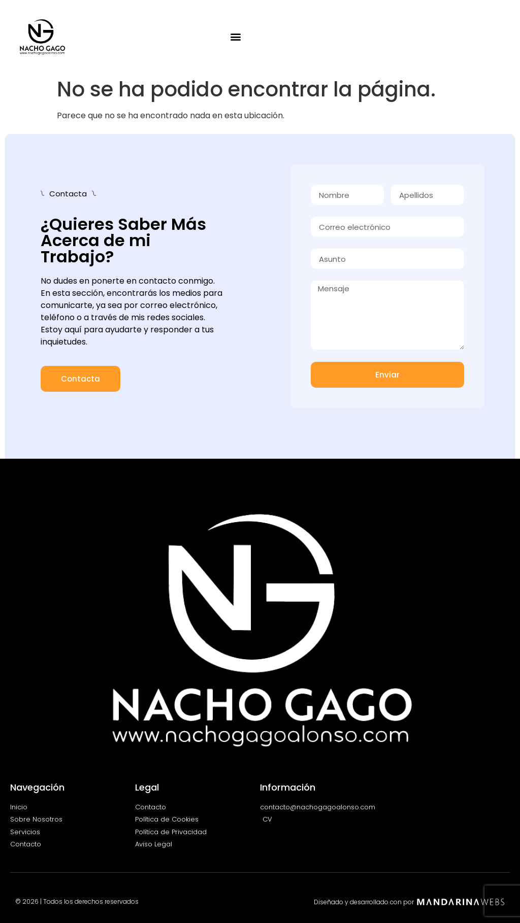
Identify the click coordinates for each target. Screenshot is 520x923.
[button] (236, 36)
